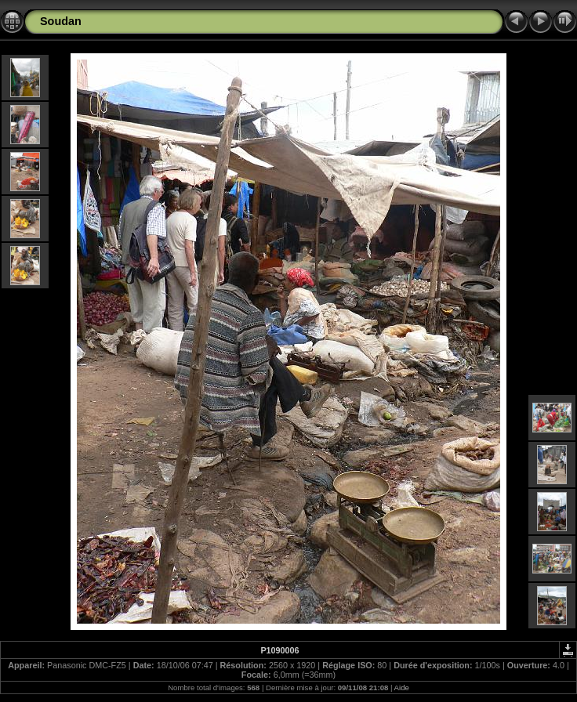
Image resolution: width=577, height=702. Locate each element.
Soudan (61, 21)
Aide (401, 687)
